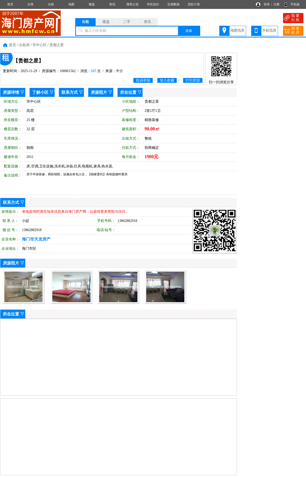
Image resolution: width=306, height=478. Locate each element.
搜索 (188, 31)
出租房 (24, 45)
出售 (31, 4)
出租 (51, 4)
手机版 (295, 4)
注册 (276, 4)
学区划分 (153, 4)
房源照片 (99, 92)
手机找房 (269, 30)
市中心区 (39, 45)
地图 (71, 4)
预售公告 (132, 4)
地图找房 (237, 30)
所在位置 (128, 92)
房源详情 (11, 92)
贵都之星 (56, 45)
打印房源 (193, 80)
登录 (267, 4)
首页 (10, 4)
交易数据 (173, 4)
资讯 (112, 4)
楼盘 (92, 4)
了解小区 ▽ (43, 92)
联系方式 (69, 92)
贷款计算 (194, 4)
